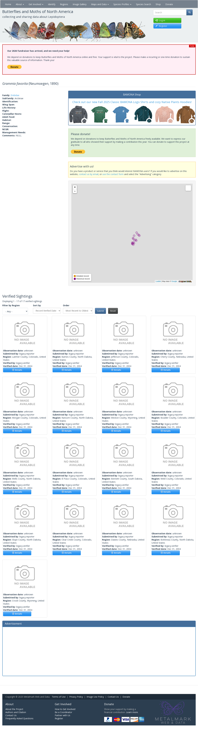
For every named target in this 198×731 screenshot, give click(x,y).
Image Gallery (79, 4)
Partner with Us (62, 715)
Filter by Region (11, 305)
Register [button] (161, 25)
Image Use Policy (95, 696)
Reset (113, 310)
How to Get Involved (65, 709)
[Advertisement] (99, 651)
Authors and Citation (15, 712)
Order (66, 305)
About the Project (14, 709)
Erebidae (15, 95)
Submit (100, 310)
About (20, 4)
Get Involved (36, 4)
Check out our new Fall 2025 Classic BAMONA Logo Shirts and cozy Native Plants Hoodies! (132, 102)
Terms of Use (59, 696)
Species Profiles (122, 4)
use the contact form (113, 174)
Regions (64, 4)
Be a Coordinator (63, 712)
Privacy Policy (76, 696)
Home (8, 4)
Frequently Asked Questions (19, 718)
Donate (169, 4)
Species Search (143, 4)
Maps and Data (100, 4)
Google (174, 281)
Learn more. (132, 712)
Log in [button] (160, 20)
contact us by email (88, 174)
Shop (158, 4)
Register (59, 718)
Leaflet (158, 281)
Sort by (37, 305)
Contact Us (113, 696)
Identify (51, 4)
